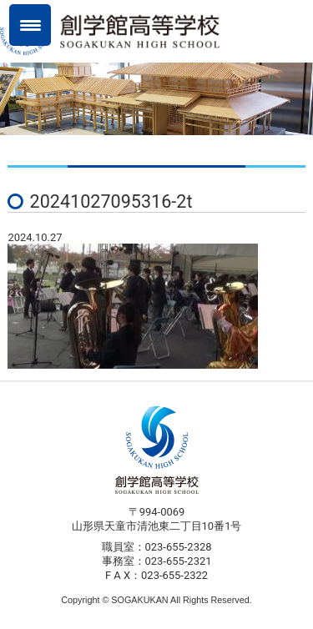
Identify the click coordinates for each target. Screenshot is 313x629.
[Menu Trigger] (30, 25)
